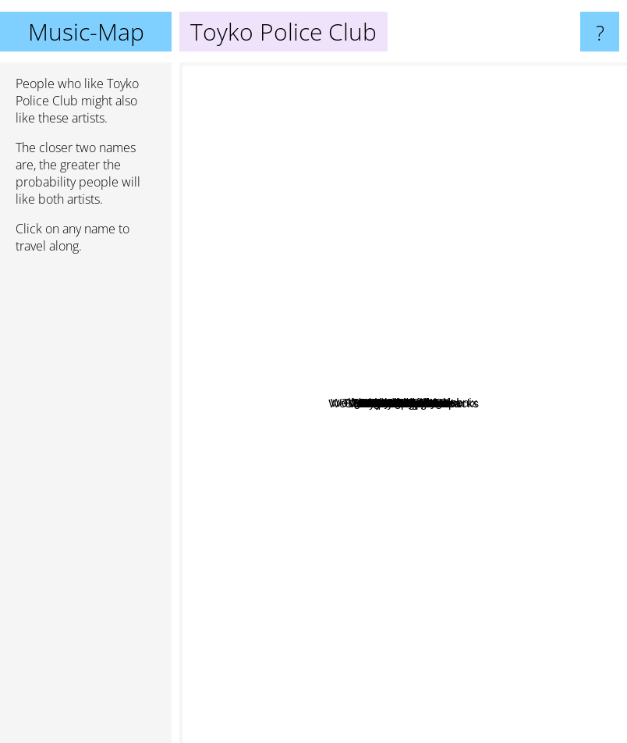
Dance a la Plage (534, 244)
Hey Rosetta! (463, 238)
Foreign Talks (428, 370)
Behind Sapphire (500, 291)
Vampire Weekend (248, 580)
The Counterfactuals (517, 436)
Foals (454, 567)
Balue (461, 485)
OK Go (511, 184)
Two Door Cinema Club (246, 282)
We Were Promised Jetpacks (545, 470)
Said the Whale (321, 300)
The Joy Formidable (368, 551)
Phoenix (476, 513)
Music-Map (86, 32)
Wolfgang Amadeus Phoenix (424, 399)
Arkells (388, 315)
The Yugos (374, 523)
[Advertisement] (86, 505)
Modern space (547, 574)
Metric (242, 524)
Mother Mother (291, 94)
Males (272, 347)
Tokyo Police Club (401, 436)
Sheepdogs (406, 590)
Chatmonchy (351, 160)
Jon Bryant (393, 275)
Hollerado (443, 337)
